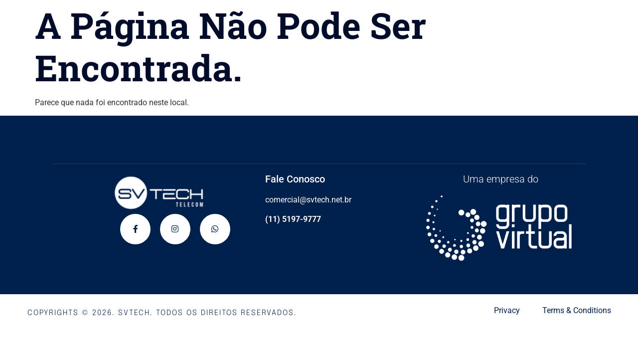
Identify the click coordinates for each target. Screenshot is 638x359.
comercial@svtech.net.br (308, 199)
